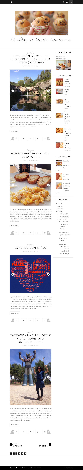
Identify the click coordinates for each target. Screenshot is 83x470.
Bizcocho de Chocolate (67, 146)
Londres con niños (30, 247)
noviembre (62, 216)
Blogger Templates (14, 467)
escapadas (30, 53)
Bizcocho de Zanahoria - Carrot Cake (63, 165)
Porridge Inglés (67, 91)
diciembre (62, 214)
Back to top (68, 468)
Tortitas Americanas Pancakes (67, 118)
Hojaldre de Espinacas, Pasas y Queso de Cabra (63, 188)
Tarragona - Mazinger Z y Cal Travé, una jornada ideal (30, 338)
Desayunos (30, 150)
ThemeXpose (28, 467)
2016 (59, 209)
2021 (59, 203)
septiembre (63, 253)
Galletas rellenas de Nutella (67, 82)
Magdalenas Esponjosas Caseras (68, 132)
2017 (59, 206)
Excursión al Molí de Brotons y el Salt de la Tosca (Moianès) (31, 59)
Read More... (15, 131)
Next (48, 90)
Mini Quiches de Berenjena (67, 103)
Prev (12, 90)
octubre (61, 219)
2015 (59, 211)
